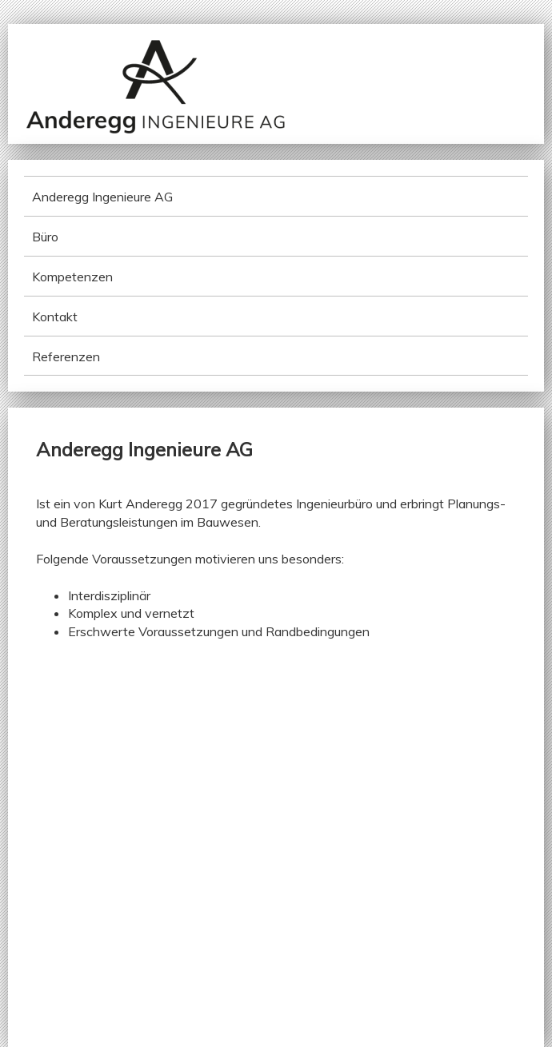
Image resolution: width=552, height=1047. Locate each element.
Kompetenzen (72, 277)
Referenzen (66, 356)
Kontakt (55, 316)
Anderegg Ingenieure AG (102, 197)
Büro (45, 237)
